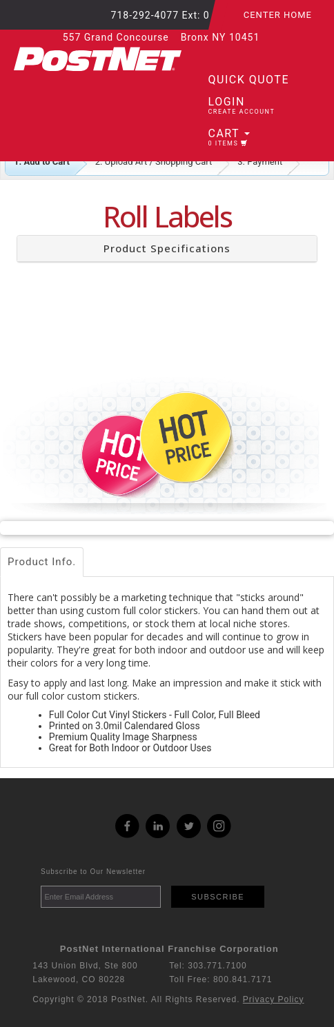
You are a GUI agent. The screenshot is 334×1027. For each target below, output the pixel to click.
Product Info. (42, 562)
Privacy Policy (273, 999)
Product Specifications (167, 248)
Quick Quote (248, 79)
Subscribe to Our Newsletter (93, 871)
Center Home (278, 15)
